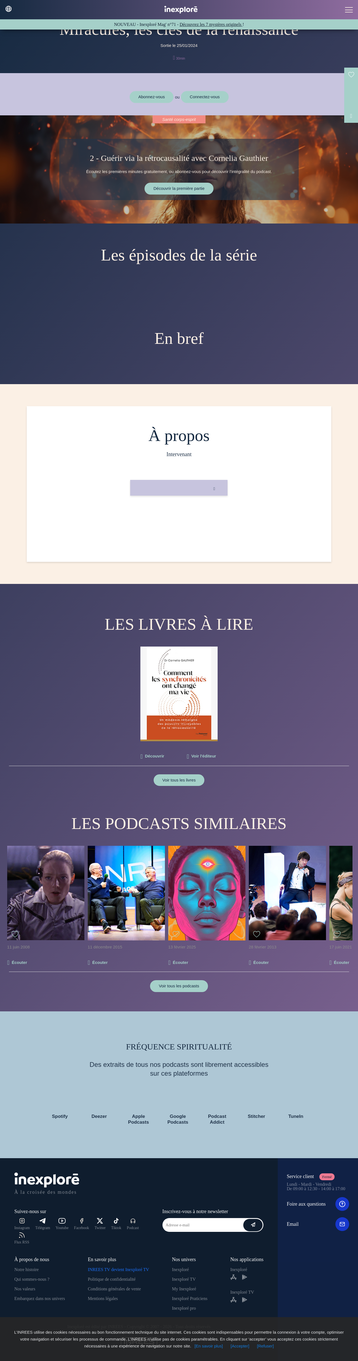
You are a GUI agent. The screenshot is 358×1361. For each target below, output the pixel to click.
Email (318, 1224)
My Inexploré (184, 1288)
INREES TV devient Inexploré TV (118, 1269)
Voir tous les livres (179, 780)
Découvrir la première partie (178, 188)
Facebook (81, 1224)
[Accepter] (240, 1346)
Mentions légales (103, 1298)
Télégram (42, 1224)
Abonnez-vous (151, 96)
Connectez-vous (205, 96)
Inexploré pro (184, 1308)
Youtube (62, 1224)
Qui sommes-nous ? (31, 1279)
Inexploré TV (184, 1279)
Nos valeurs (24, 1288)
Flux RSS (21, 1238)
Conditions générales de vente (114, 1288)
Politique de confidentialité (111, 1279)
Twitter (100, 1224)
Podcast (133, 1224)
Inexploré (180, 1269)
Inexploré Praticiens (189, 1298)
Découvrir (154, 756)
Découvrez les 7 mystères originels (211, 24)
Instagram (22, 1224)
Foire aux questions (318, 1204)
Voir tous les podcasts (179, 985)
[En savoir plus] (208, 1346)
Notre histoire (26, 1269)
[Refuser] (265, 1346)
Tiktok (116, 1224)
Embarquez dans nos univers (39, 1298)
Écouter (19, 962)
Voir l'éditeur (203, 756)
